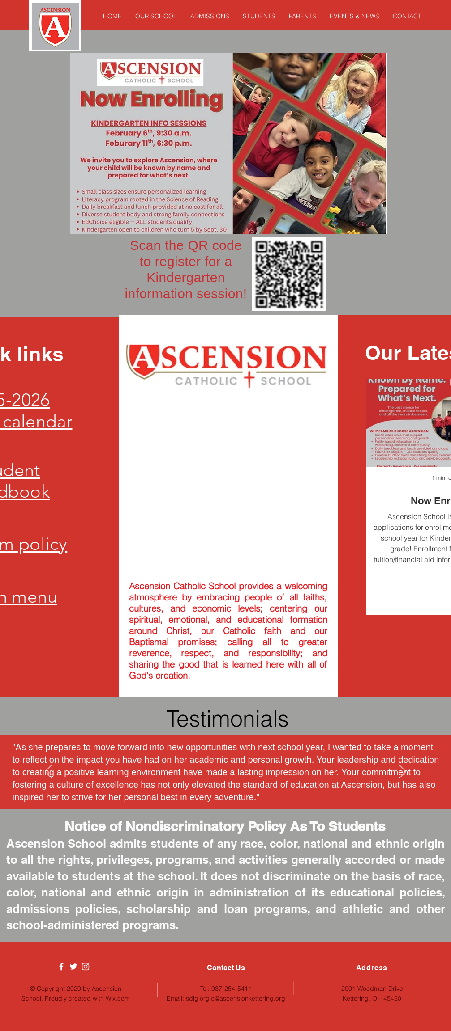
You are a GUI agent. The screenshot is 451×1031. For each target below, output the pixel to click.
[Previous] (48, 772)
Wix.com (118, 998)
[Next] (402, 772)
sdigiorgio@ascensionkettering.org (235, 998)
